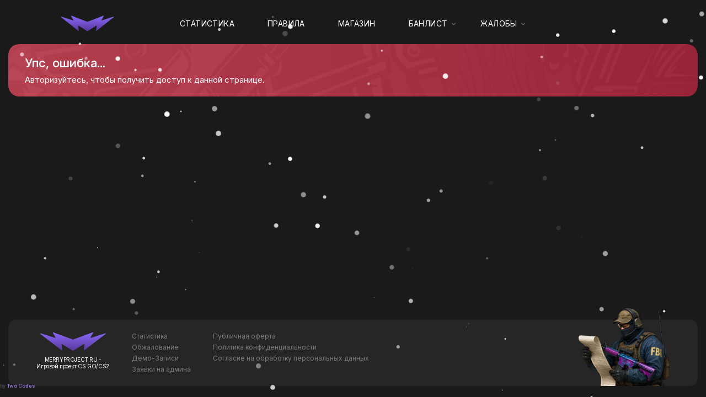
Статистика (207, 23)
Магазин (357, 23)
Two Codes (21, 386)
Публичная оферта (244, 336)
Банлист (428, 23)
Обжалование (155, 347)
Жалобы (498, 23)
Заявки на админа (161, 369)
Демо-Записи (155, 358)
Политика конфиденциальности (265, 347)
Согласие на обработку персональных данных (291, 358)
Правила (286, 23)
